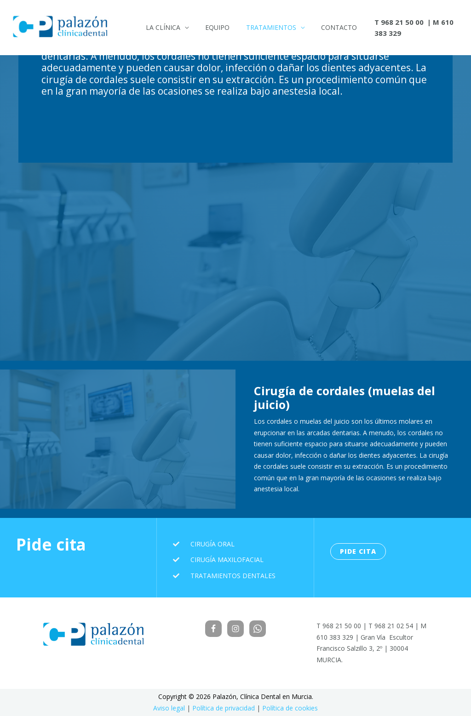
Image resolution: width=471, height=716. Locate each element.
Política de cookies (290, 708)
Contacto (326, 27)
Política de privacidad (223, 708)
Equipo (212, 27)
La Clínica (161, 27)
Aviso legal (169, 708)
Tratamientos (262, 27)
